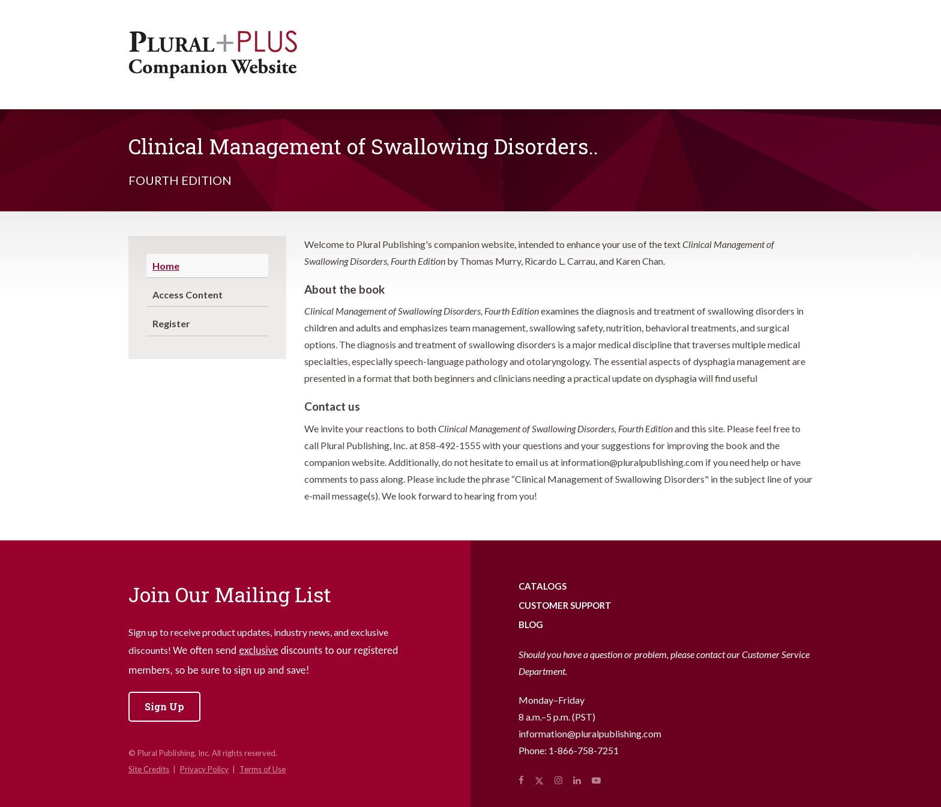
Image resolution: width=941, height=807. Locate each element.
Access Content (187, 294)
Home (165, 265)
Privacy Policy (204, 769)
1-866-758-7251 (584, 750)
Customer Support (565, 605)
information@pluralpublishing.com (590, 733)
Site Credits (148, 769)
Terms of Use (262, 769)
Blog (531, 624)
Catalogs (543, 586)
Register (171, 323)
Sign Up (164, 706)
